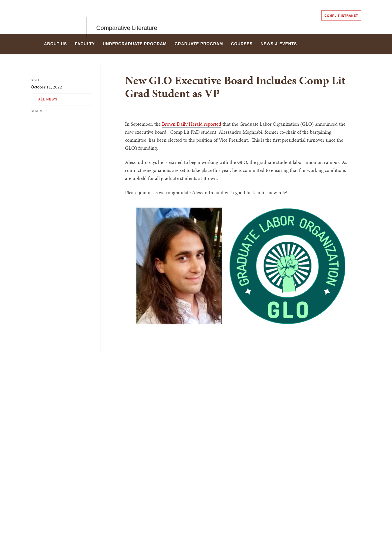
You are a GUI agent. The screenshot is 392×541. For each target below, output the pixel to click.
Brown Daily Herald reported (191, 123)
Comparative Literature (126, 16)
